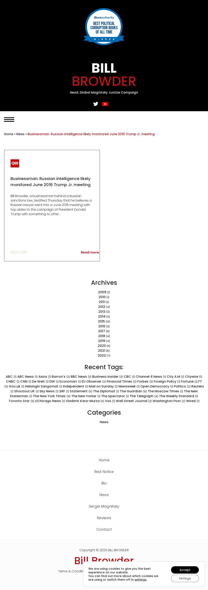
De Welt (40, 381)
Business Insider (107, 376)
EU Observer (94, 381)
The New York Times (52, 396)
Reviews (104, 517)
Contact (104, 529)
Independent (75, 386)
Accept (185, 570)
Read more (90, 252)
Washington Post (169, 401)
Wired (193, 401)
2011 (102, 302)
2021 (101, 350)
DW (54, 381)
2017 (101, 331)
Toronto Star (21, 401)
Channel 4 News (151, 376)
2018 (101, 336)
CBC (129, 376)
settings (140, 579)
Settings (185, 578)
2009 (102, 292)
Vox (110, 401)
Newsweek (129, 386)
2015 (101, 321)
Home (8, 134)
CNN (25, 381)
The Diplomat (106, 391)
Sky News (49, 391)
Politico (182, 386)
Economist (70, 381)
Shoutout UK (26, 391)
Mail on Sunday (103, 386)
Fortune (189, 381)
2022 (102, 355)
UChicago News (50, 401)
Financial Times (122, 381)
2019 (101, 341)
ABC (11, 376)
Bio (104, 483)
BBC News (81, 376)
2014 (101, 316)
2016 (101, 326)
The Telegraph (144, 396)
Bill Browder (104, 561)
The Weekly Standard (178, 396)
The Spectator (115, 396)
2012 (101, 306)
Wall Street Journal (134, 401)
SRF (64, 391)
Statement (81, 391)
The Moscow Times (165, 391)
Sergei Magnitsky (104, 506)
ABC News (27, 376)
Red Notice (104, 471)
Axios (44, 376)
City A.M (175, 376)
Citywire (193, 376)
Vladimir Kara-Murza (85, 401)
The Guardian (133, 391)
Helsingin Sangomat (43, 386)
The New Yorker (86, 396)
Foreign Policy (167, 381)
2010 (102, 297)
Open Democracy (156, 386)
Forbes (145, 381)
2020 (102, 345)
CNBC (13, 381)
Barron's (61, 376)
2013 (101, 311)
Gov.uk (16, 386)
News (20, 134)
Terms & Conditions (73, 571)
